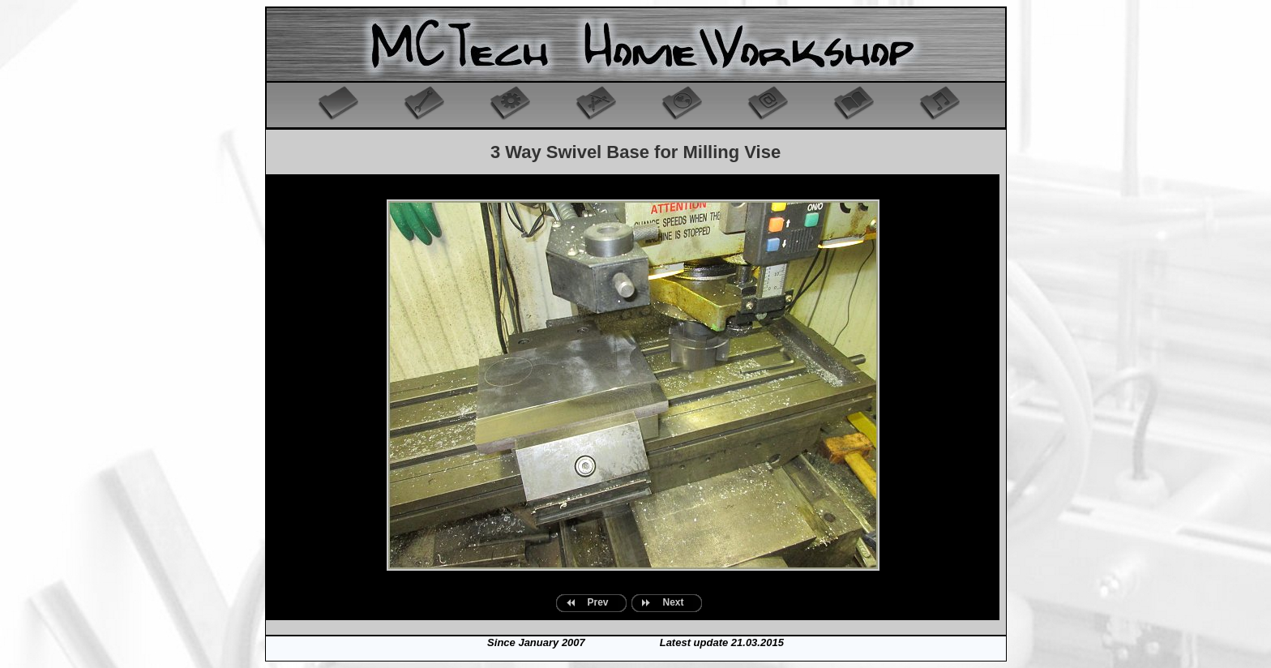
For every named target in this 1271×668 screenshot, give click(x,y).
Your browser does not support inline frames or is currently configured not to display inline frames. (632, 397)
